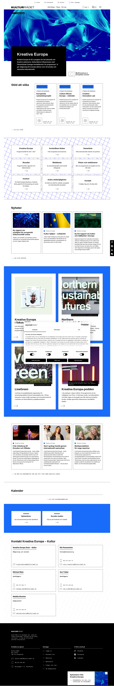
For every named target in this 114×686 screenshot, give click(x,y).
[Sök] (94, 7)
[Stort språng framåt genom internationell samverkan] (57, 461)
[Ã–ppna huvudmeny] (100, 7)
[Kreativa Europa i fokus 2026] (33, 307)
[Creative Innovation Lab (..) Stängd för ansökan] (92, 104)
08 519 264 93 (21, 610)
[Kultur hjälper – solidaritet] (57, 247)
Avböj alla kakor (36, 360)
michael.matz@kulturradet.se (26, 589)
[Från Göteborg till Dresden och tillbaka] (26, 461)
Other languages (74, 2)
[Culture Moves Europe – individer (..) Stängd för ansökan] (69, 104)
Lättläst (61, 2)
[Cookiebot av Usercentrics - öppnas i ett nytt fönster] (82, 325)
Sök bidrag (51, 7)
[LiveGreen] (33, 376)
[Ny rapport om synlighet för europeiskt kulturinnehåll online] (26, 247)
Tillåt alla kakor (78, 360)
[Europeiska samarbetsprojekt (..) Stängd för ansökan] (46, 104)
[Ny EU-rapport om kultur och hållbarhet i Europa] (88, 247)
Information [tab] (57, 329)
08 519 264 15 (68, 561)
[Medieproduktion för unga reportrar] (88, 461)
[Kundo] (112, 254)
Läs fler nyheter (20, 258)
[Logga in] (85, 7)
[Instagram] (112, 246)
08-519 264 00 (20, 662)
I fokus (58, 7)
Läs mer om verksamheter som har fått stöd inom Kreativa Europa (37, 474)
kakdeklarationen (52, 345)
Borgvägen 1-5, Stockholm (24, 666)
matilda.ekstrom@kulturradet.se (27, 613)
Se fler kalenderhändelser (58, 499)
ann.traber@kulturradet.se (72, 589)
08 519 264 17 (21, 585)
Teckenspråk (48, 2)
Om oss (63, 7)
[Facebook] (112, 242)
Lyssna (37, 2)
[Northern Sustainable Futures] (80, 307)
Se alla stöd (18, 130)
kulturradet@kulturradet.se (24, 658)
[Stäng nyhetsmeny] (106, 673)
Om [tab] (79, 329)
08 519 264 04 (68, 585)
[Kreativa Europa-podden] (80, 376)
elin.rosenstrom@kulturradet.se (74, 564)
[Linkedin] (112, 250)
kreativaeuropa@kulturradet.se (27, 564)
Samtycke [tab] (34, 329)
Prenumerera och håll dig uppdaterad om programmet (82, 680)
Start (13, 13)
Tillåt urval (57, 360)
